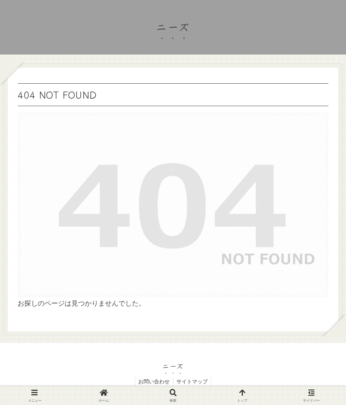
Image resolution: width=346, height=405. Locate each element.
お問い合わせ (153, 381)
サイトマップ (192, 381)
